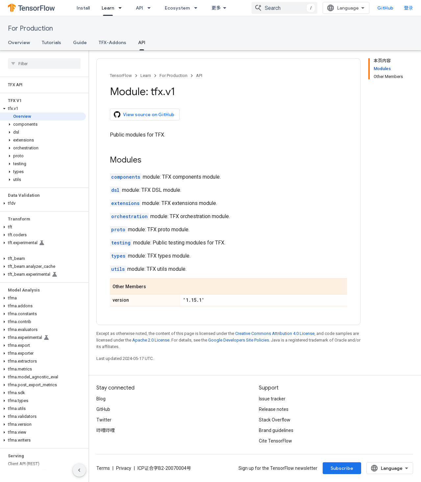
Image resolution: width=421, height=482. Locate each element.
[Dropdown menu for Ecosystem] (198, 8)
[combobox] (284, 8)
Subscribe (342, 468)
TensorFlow (121, 75)
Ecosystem (177, 8)
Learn (145, 75)
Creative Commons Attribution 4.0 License (274, 333)
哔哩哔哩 (105, 430)
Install (83, 8)
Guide (80, 42)
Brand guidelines (276, 430)
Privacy (123, 468)
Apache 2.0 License (150, 340)
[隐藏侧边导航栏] (79, 470)
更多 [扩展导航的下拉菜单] (216, 8)
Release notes (273, 409)
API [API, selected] (141, 42)
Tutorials (51, 42)
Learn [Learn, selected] (108, 8)
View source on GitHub (144, 114)
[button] (43, 109)
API (139, 8)
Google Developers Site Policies (238, 340)
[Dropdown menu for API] (151, 8)
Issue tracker (272, 398)
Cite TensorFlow (275, 441)
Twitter (103, 419)
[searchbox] (44, 63)
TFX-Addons (112, 42)
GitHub (385, 8)
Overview (19, 42)
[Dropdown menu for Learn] (122, 8)
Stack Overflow (274, 419)
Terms (103, 468)
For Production (30, 28)
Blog (101, 398)
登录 (408, 8)
